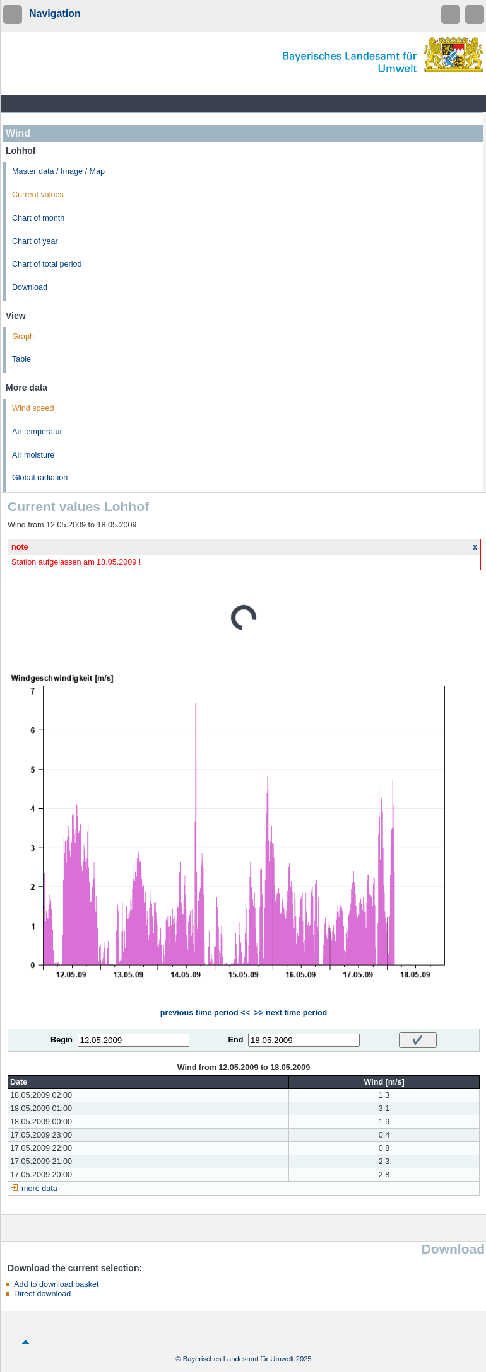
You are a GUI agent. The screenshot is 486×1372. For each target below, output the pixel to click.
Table (21, 359)
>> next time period (290, 1012)
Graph (23, 336)
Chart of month (38, 218)
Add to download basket (56, 1284)
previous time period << (205, 1012)
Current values (38, 194)
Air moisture (33, 455)
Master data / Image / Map (58, 171)
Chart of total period (47, 264)
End (236, 1039)
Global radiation (40, 477)
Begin (61, 1039)
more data (39, 1188)
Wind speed (33, 408)
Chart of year (35, 241)
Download (29, 287)
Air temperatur (37, 431)
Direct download (42, 1293)
